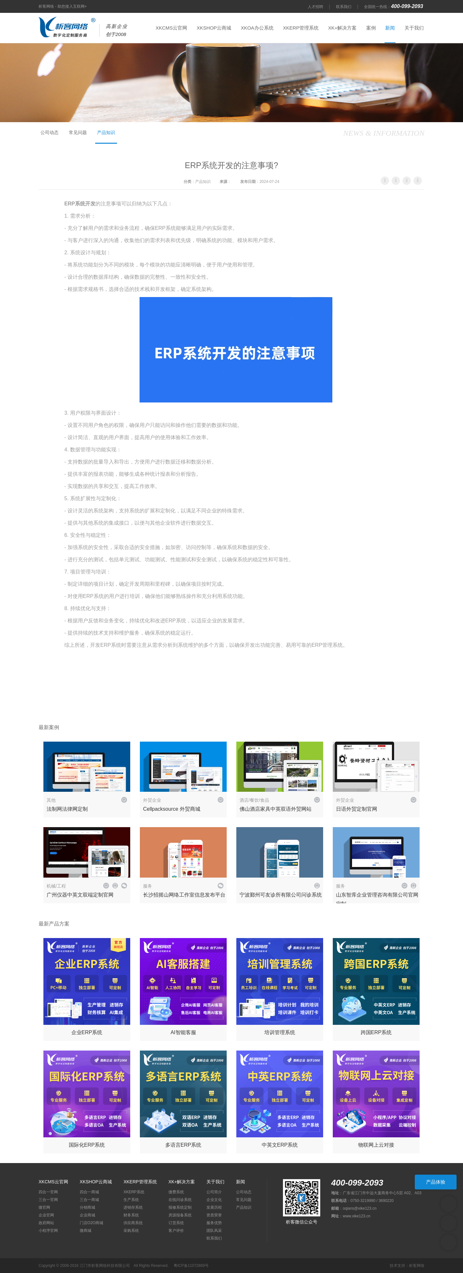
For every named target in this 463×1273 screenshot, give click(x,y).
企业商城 (87, 1215)
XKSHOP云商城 (214, 28)
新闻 (390, 28)
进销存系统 (133, 1207)
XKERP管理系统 (301, 28)
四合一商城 (89, 1192)
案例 (371, 28)
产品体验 (435, 1182)
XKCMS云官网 (171, 28)
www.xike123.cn (356, 1216)
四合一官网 (48, 1192)
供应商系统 (133, 1223)
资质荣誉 (214, 1215)
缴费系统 (176, 1192)
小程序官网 (48, 1230)
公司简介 (214, 1192)
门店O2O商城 (91, 1223)
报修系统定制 (180, 1207)
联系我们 (343, 7)
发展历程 (214, 1207)
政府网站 (46, 1223)
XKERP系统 (133, 1192)
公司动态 (50, 132)
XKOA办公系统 (257, 28)
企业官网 (46, 1215)
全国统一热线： (394, 7)
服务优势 (214, 1223)
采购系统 (131, 1230)
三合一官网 (48, 1199)
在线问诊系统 (180, 1199)
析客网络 (416, 1265)
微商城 (85, 1230)
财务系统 (131, 1215)
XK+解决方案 (342, 28)
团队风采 (214, 1230)
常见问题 (78, 132)
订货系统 (176, 1223)
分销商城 (87, 1207)
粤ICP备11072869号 (191, 1265)
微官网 (44, 1207)
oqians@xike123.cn (360, 1208)
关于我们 (414, 28)
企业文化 (214, 1199)
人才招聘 (315, 7)
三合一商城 (89, 1199)
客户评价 (176, 1230)
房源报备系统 (180, 1215)
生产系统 (131, 1199)
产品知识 (106, 132)
